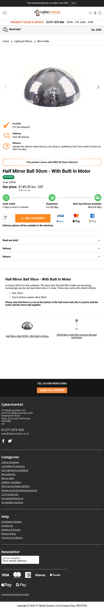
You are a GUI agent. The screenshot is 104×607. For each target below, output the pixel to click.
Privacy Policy (8, 533)
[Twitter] (3, 440)
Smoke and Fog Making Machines (19, 490)
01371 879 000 (55, 22)
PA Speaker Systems (12, 502)
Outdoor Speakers (11, 482)
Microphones (8, 474)
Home (6, 41)
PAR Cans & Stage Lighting (15, 486)
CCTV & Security (9, 494)
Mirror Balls (41, 41)
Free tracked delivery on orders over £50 (52, 3)
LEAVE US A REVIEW (52, 390)
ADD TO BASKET (33, 218)
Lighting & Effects (21, 41)
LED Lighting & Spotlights (14, 470)
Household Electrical (12, 498)
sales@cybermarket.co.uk (15, 433)
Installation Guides (11, 521)
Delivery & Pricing (10, 529)
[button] (98, 87)
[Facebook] (10, 440)
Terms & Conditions (12, 537)
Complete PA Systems (13, 466)
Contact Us (7, 525)
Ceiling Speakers (10, 462)
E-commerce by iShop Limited (15, 594)
